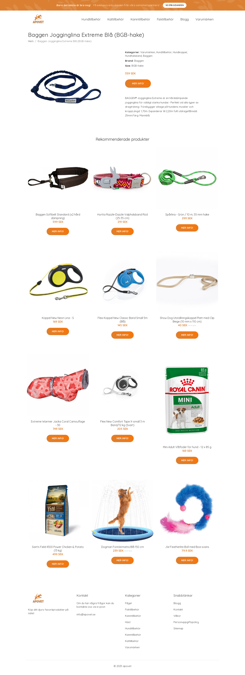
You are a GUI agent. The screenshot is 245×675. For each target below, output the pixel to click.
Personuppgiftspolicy (186, 625)
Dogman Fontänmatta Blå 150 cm (122, 550)
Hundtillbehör (91, 21)
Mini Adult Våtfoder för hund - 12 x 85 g (187, 450)
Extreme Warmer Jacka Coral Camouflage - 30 (58, 426)
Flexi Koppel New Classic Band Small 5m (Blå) (123, 322)
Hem (31, 44)
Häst (127, 625)
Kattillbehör (115, 21)
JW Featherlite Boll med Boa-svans (187, 550)
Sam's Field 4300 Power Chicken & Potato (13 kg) (58, 551)
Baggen (147, 58)
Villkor (177, 618)
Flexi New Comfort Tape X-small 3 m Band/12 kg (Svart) (122, 426)
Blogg (184, 21)
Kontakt (178, 612)
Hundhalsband (133, 58)
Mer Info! (138, 86)
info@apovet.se (86, 617)
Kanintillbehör (140, 21)
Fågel (128, 606)
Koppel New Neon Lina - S (58, 321)
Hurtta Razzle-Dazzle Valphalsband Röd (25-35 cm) (122, 219)
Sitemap (178, 631)
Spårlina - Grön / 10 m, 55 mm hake (187, 217)
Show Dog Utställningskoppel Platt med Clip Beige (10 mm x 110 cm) (187, 322)
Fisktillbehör (165, 21)
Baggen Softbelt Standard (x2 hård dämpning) (58, 219)
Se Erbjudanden (175, 5)
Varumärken (204, 21)
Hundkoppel (180, 55)
